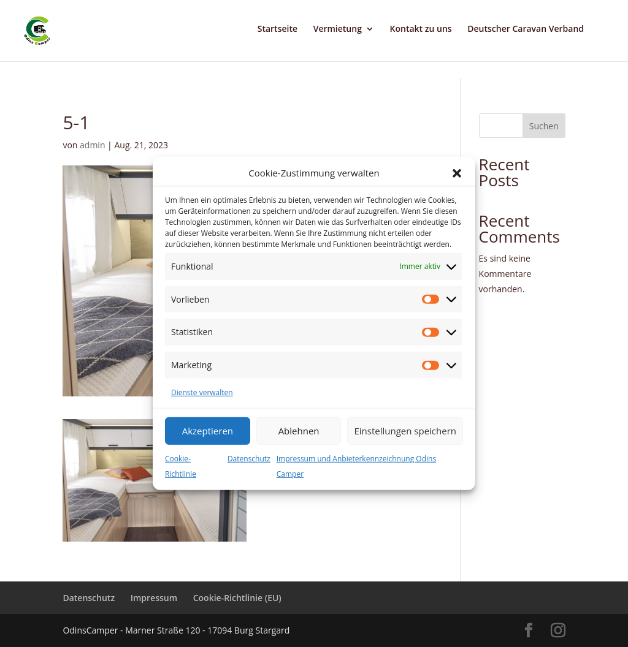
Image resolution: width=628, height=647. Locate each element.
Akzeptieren (207, 431)
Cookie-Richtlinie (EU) (237, 597)
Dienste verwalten (202, 392)
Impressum (154, 597)
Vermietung (337, 29)
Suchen (544, 126)
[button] (457, 173)
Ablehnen (299, 431)
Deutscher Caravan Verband (525, 29)
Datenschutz (249, 458)
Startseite (277, 29)
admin (92, 145)
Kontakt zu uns (421, 29)
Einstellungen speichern (405, 431)
